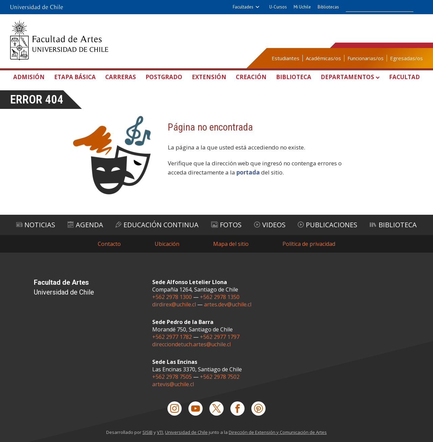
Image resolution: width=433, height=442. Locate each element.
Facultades (243, 7)
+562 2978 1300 (172, 297)
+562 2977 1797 (220, 337)
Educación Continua (157, 224)
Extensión (209, 77)
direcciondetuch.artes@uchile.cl (191, 344)
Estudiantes (285, 58)
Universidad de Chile (186, 432)
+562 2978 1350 (220, 297)
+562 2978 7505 (172, 376)
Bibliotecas (328, 7)
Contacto (109, 244)
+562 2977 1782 (172, 337)
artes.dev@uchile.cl (227, 304)
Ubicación (167, 244)
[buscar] (374, 7)
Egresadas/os (406, 58)
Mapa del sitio (231, 244)
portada (248, 172)
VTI (160, 432)
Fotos (226, 224)
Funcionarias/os (365, 58)
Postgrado (163, 77)
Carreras (120, 77)
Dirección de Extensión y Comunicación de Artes (278, 432)
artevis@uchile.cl (173, 384)
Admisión (29, 77)
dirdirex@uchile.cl (174, 304)
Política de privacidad (308, 244)
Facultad (404, 77)
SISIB (147, 432)
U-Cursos (278, 7)
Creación (251, 77)
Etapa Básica (75, 77)
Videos (270, 224)
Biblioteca (293, 77)
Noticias (35, 224)
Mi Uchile (302, 7)
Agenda (85, 224)
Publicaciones (327, 224)
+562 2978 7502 (220, 376)
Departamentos (347, 77)
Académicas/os (323, 58)
